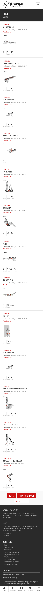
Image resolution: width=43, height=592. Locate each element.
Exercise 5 (6, 169)
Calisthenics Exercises (11, 562)
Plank (5, 244)
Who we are (8, 533)
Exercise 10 (7, 350)
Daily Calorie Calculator (11, 555)
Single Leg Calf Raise (11, 424)
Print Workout (26, 495)
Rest (12, 54)
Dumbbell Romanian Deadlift (14, 460)
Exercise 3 (6, 97)
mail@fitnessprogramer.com (14, 575)
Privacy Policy (8, 547)
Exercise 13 (7, 458)
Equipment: (6, 30)
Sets (4, 54)
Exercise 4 (6, 133)
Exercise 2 (6, 61)
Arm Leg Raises (8, 99)
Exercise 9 (6, 314)
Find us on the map (10, 578)
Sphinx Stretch (8, 27)
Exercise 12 (7, 422)
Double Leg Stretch (10, 135)
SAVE (11, 495)
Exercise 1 (6, 25)
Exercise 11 (7, 386)
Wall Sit (6, 316)
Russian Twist (8, 208)
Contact (6, 536)
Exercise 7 (6, 242)
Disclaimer (7, 550)
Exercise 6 (6, 205)
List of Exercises (9, 559)
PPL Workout (8, 557)
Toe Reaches (7, 171)
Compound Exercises (11, 564)
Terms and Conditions (11, 552)
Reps (8, 54)
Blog (5, 545)
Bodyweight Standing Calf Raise (15, 388)
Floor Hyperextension (11, 63)
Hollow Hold (8, 280)
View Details (7, 32)
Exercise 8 (6, 278)
